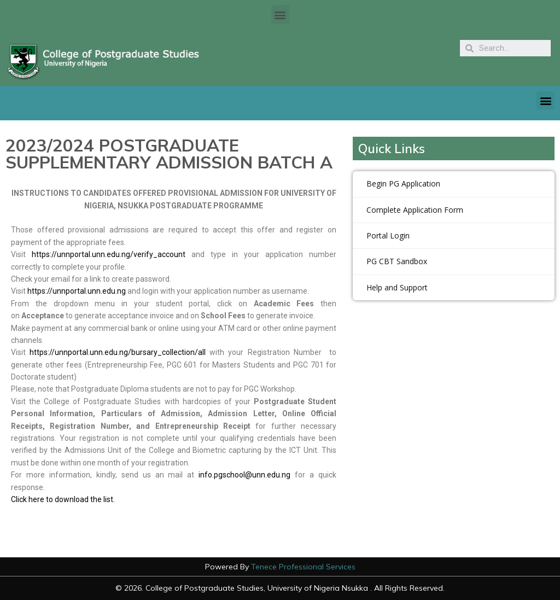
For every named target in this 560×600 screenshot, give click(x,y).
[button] (280, 14)
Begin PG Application (403, 183)
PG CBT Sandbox (396, 261)
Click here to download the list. (63, 499)
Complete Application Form (414, 210)
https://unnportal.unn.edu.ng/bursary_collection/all (118, 352)
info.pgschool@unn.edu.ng (244, 474)
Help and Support (397, 287)
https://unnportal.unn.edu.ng (76, 291)
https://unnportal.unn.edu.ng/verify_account (108, 254)
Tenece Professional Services (303, 567)
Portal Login (388, 235)
